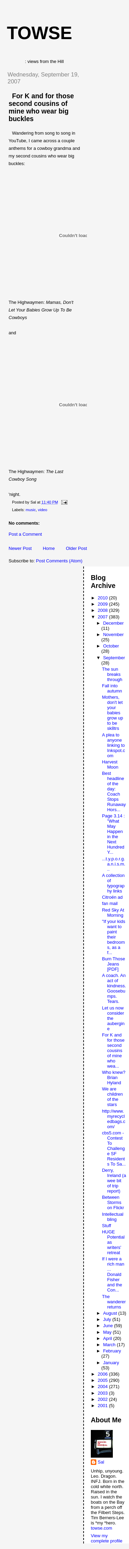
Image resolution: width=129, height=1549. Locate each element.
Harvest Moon (110, 764)
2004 (103, 1386)
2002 (103, 1399)
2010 (103, 597)
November (113, 634)
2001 (103, 1405)
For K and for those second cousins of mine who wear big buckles (41, 107)
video (42, 510)
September (114, 657)
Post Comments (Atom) (59, 560)
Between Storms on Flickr (113, 1202)
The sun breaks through (112, 674)
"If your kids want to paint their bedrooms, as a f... (113, 937)
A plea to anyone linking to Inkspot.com (113, 745)
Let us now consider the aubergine (113, 1018)
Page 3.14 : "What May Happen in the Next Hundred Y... (113, 834)
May (108, 1332)
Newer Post (20, 548)
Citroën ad (112, 897)
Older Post (76, 548)
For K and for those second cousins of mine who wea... (113, 1050)
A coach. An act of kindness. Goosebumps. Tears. (114, 988)
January (111, 1362)
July (107, 1319)
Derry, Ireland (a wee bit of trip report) (114, 1181)
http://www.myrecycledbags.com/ (113, 1118)
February (112, 1350)
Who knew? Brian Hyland (113, 1077)
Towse (39, 33)
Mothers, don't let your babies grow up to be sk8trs (112, 713)
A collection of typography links (113, 883)
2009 (103, 604)
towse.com (101, 1528)
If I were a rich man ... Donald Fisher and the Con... (113, 1274)
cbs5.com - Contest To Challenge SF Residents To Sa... (114, 1148)
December (113, 623)
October (111, 646)
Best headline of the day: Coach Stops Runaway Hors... (114, 791)
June (108, 1325)
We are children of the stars (112, 1096)
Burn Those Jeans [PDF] (113, 964)
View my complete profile (106, 1538)
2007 (103, 616)
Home (49, 548)
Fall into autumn (112, 688)
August (110, 1313)
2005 (103, 1380)
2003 (103, 1393)
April (108, 1338)
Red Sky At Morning (113, 912)
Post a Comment (25, 534)
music (31, 510)
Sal (101, 1462)
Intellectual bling (112, 1217)
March (110, 1344)
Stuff (106, 1225)
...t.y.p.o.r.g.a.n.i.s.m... (113, 864)
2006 (103, 1374)
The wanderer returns (114, 1302)
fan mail (110, 903)
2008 (103, 610)
